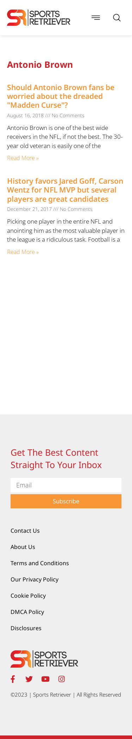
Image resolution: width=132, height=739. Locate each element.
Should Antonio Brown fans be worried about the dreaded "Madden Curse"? (60, 96)
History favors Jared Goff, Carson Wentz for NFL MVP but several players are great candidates (65, 189)
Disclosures (26, 628)
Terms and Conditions (40, 563)
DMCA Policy (27, 612)
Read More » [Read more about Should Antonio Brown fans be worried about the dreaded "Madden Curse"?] (23, 158)
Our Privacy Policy (34, 579)
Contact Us (25, 530)
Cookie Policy (28, 595)
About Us (23, 547)
